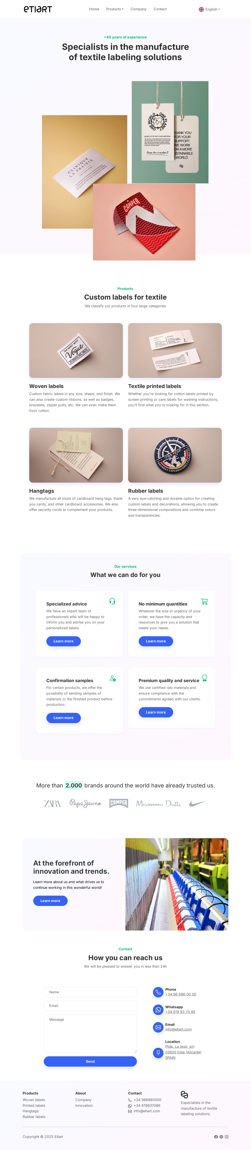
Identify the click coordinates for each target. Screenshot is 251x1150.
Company (139, 9)
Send (90, 1061)
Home (94, 9)
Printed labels (34, 1105)
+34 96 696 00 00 (180, 994)
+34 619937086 (147, 1105)
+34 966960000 (147, 1100)
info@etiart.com (178, 1029)
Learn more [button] (64, 641)
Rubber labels (34, 1116)
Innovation (84, 1105)
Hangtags (30, 1111)
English (208, 9)
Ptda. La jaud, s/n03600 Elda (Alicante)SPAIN (183, 1052)
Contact (160, 9)
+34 (180, 1012)
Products (113, 9)
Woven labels (34, 1100)
